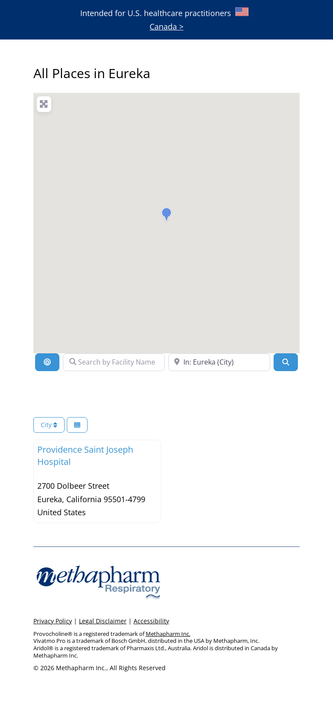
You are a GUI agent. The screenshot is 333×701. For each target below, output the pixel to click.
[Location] (47, 362)
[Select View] (77, 425)
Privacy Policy (52, 621)
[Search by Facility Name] (114, 362)
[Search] (286, 362)
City (49, 425)
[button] (166, 215)
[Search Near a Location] (219, 362)
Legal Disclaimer (103, 621)
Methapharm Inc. (168, 634)
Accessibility (151, 621)
